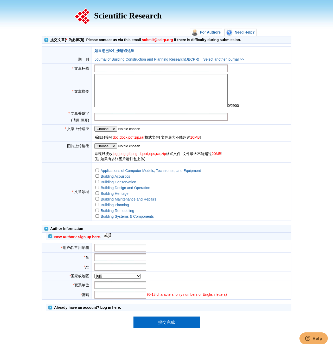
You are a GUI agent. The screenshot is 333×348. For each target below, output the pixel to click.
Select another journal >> (223, 59)
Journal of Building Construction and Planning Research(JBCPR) (146, 59)
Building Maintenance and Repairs (128, 205)
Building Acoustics (115, 183)
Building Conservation (118, 188)
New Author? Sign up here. (77, 243)
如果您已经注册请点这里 (114, 51)
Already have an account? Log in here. (87, 314)
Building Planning (115, 211)
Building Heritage (115, 200)
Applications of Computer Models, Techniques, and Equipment (151, 177)
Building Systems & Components (127, 223)
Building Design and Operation (125, 194)
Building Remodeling (117, 217)
